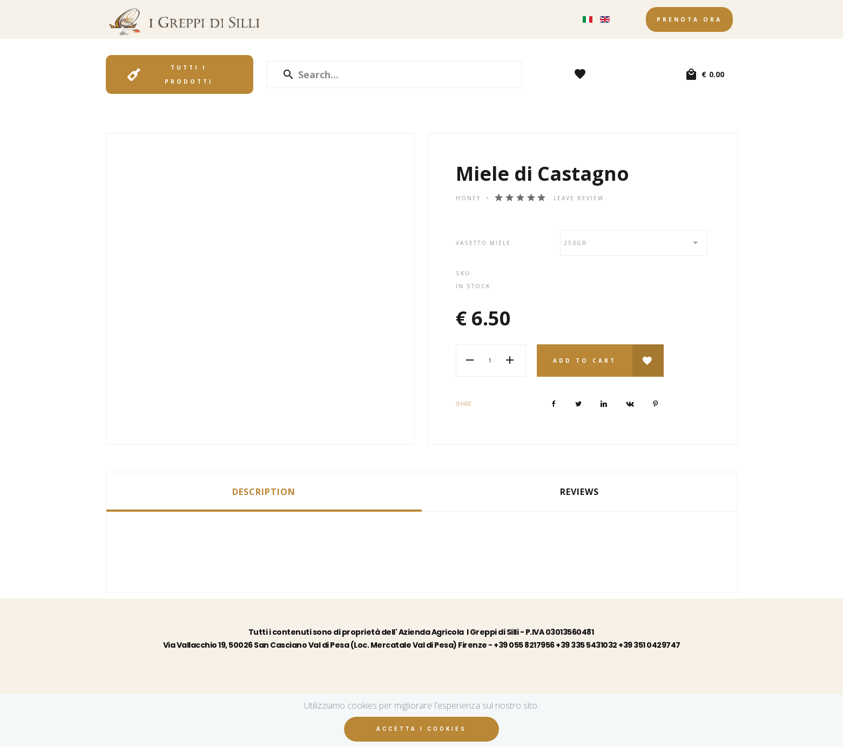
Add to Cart (584, 360)
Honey (468, 198)
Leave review (579, 198)
